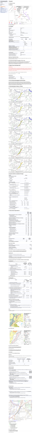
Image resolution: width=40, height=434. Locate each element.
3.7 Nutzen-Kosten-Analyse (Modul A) (3, 10)
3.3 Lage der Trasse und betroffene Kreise (14, 65)
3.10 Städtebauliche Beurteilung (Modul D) (15, 350)
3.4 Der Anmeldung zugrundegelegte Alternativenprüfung (17, 80)
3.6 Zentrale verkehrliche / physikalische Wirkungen (16, 173)
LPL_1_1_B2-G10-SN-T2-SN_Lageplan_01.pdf (13, 73)
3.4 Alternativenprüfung (2, 8)
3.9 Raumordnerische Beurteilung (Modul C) (3, 11)
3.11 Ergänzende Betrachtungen (2, 12)
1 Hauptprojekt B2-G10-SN (2, 6)
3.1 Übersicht (1, 7)
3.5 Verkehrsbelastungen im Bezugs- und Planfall (16, 86)
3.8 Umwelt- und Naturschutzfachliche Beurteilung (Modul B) (17, 251)
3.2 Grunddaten (11, 26)
